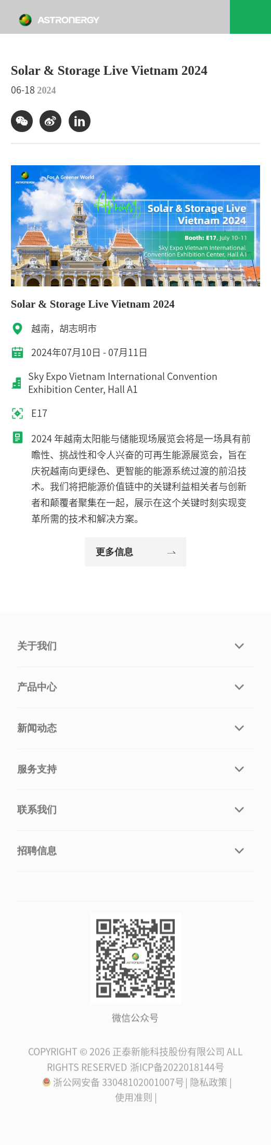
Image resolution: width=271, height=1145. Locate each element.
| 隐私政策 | (208, 1083)
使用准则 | (136, 1098)
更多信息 (135, 552)
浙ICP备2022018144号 (177, 1068)
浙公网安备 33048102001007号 (113, 1083)
